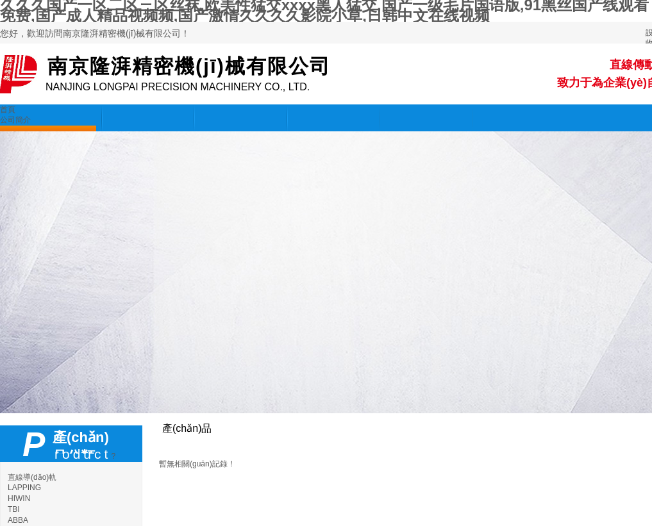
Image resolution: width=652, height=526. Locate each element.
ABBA (18, 520)
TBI (14, 509)
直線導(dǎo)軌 (32, 477)
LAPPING (24, 487)
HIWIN (19, 498)
